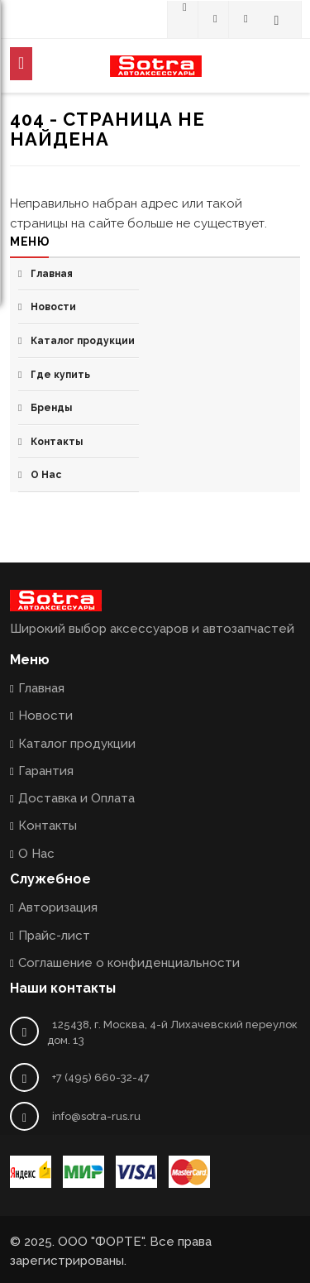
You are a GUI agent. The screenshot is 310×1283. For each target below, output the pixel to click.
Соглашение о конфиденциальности (129, 962)
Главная (52, 274)
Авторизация (58, 907)
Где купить (60, 375)
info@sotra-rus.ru (96, 1116)
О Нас (46, 475)
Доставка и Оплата (76, 798)
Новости (53, 307)
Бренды (51, 408)
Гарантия (46, 771)
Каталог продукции (83, 341)
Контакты (57, 442)
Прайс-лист (54, 935)
